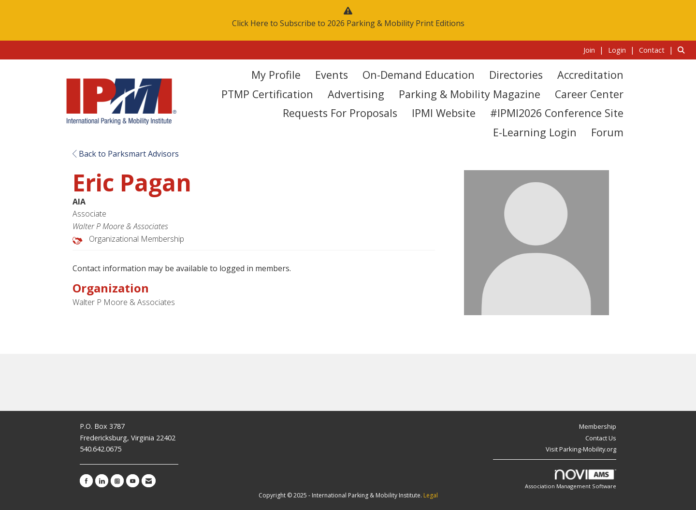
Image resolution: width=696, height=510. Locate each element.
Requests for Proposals (340, 113)
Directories (516, 75)
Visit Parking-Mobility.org (581, 449)
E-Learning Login (535, 132)
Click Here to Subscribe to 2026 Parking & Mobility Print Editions (348, 23)
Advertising (356, 94)
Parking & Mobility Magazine (469, 94)
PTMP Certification (267, 94)
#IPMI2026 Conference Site (557, 113)
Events (331, 75)
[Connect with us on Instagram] (117, 480)
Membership (597, 426)
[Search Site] (683, 49)
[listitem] (594, 49)
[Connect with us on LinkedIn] (101, 480)
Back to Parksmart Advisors (125, 153)
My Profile (276, 75)
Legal (430, 495)
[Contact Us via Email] (149, 480)
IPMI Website (444, 113)
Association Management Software (570, 479)
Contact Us (600, 438)
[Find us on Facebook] (86, 480)
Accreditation (590, 75)
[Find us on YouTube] (132, 480)
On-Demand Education (418, 75)
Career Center (589, 94)
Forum (607, 132)
